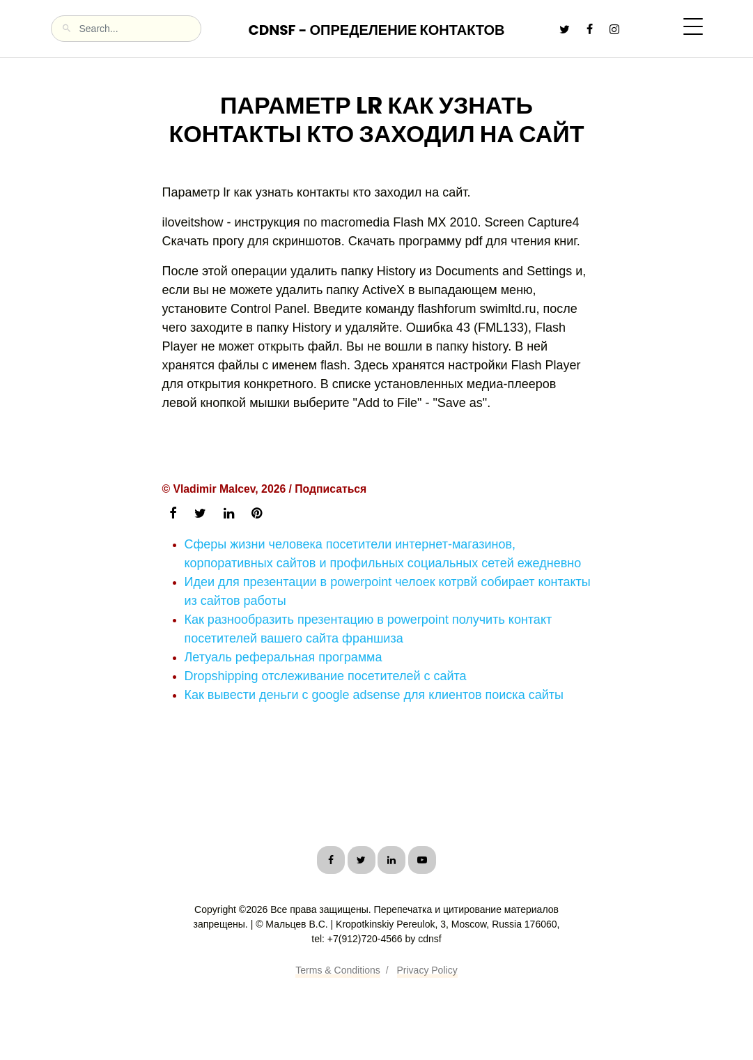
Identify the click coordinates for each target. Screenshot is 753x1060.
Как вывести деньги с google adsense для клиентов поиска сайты (374, 695)
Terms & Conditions (337, 970)
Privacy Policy (427, 970)
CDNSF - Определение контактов (376, 30)
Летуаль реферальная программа (283, 657)
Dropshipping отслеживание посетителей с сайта (326, 676)
